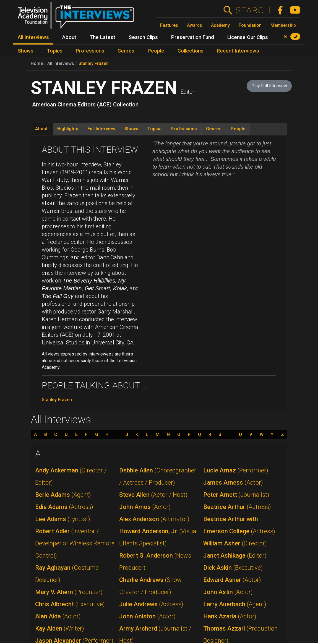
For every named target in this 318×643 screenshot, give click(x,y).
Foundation (250, 25)
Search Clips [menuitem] (143, 37)
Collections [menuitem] (191, 51)
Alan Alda (58, 616)
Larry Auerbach (234, 604)
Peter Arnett (236, 494)
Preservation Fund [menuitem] (192, 37)
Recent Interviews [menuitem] (238, 51)
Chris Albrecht (70, 604)
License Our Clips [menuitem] (247, 37)
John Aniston (147, 616)
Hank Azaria (229, 616)
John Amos (145, 506)
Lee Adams (62, 519)
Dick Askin (233, 567)
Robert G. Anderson (155, 561)
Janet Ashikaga (235, 555)
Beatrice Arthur (237, 506)
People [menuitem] (156, 51)
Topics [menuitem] (54, 51)
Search (252, 10)
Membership (283, 25)
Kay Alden (59, 628)
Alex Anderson (154, 519)
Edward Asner (232, 579)
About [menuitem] (69, 37)
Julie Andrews (151, 604)
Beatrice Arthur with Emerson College (239, 525)
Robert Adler (74, 543)
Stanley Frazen (94, 63)
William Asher (235, 543)
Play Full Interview (269, 85)
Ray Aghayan (67, 573)
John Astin (228, 592)
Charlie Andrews (150, 585)
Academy (220, 25)
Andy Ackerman (71, 476)
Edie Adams (64, 506)
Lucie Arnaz (235, 470)
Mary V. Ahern (69, 592)
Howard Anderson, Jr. (158, 537)
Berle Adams (63, 494)
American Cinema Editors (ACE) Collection (85, 104)
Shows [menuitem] (25, 51)
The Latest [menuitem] (102, 37)
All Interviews (60, 63)
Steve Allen (153, 494)
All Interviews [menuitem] (33, 37)
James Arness (233, 482)
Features (169, 25)
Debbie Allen (157, 476)
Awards (194, 25)
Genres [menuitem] (126, 51)
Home (37, 63)
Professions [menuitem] (90, 51)
